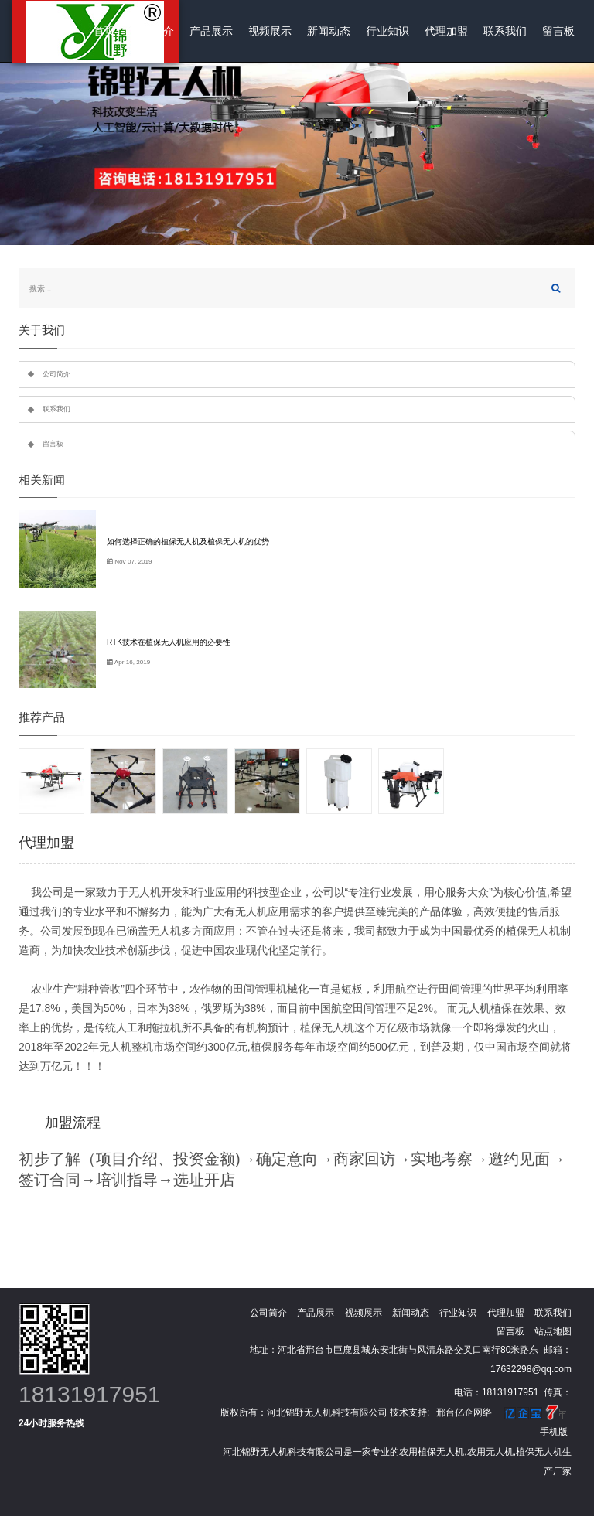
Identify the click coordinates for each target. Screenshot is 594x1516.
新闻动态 (328, 31)
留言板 (558, 31)
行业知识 (387, 31)
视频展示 (270, 31)
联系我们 (505, 31)
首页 (104, 31)
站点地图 (553, 1331)
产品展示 (211, 31)
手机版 (554, 1431)
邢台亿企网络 (464, 1412)
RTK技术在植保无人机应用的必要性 (168, 642)
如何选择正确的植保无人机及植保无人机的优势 (188, 541)
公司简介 (152, 31)
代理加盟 (446, 31)
